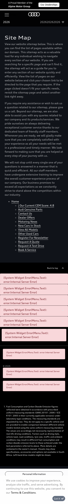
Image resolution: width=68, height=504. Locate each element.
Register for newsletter (33, 237)
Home (15, 201)
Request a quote (28, 241)
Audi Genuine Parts (30, 209)
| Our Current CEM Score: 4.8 (36, 205)
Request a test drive (31, 245)
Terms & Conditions (23, 492)
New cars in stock (29, 225)
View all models (28, 229)
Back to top (52, 268)
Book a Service (27, 249)
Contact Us (25, 213)
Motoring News (27, 221)
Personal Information (34, 474)
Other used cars (28, 233)
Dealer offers (26, 217)
